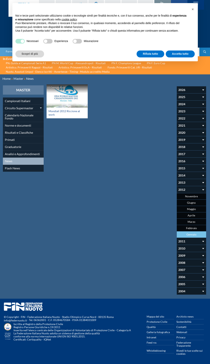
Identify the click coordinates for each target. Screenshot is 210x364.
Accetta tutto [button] (180, 53)
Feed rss (151, 342)
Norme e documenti (18, 125)
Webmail (181, 332)
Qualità (151, 327)
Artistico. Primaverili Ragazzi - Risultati (29, 67)
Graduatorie (13, 147)
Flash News (12, 168)
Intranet (151, 337)
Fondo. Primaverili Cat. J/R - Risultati (130, 67)
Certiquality (34, 339)
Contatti (181, 327)
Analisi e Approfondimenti (22, 154)
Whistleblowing (156, 350)
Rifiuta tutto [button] (150, 53)
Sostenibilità (183, 321)
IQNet (47, 339)
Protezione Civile (157, 321)
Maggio (191, 209)
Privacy (180, 337)
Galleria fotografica (158, 332)
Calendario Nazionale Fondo (19, 116)
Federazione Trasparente (183, 344)
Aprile (191, 215)
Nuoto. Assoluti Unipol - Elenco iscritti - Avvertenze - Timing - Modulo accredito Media (58, 71)
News (8, 161)
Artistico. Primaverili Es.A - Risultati (80, 67)
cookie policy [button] (69, 19)
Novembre (191, 196)
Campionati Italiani (17, 101)
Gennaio (191, 234)
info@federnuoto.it (15, 320)
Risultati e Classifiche (19, 132)
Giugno (191, 202)
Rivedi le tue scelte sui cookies (189, 352)
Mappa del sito (155, 316)
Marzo (191, 221)
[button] (193, 9)
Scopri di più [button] (30, 53)
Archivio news (185, 316)
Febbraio (191, 228)
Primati (10, 139)
